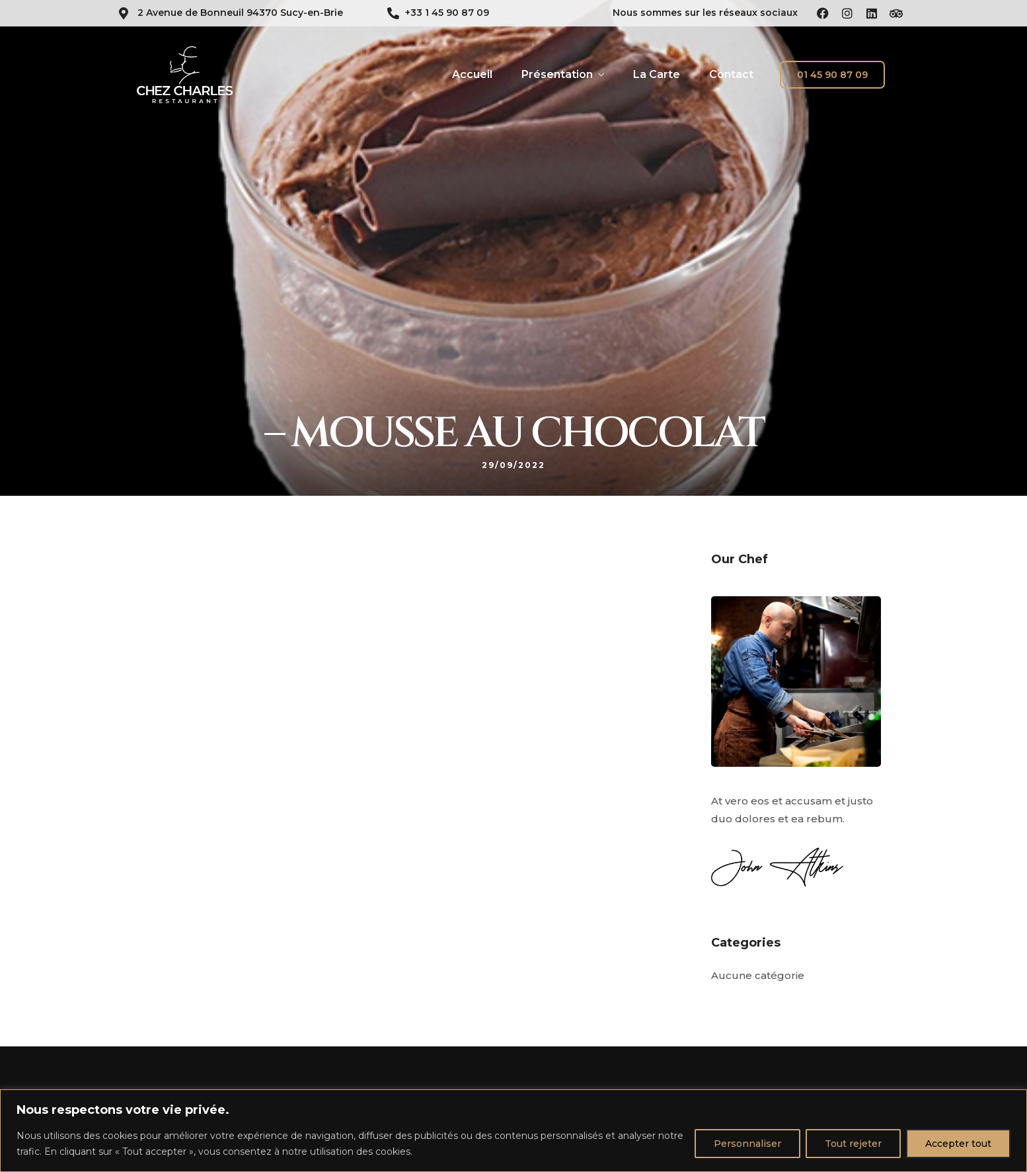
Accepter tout (958, 1144)
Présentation (557, 74)
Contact (731, 74)
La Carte (656, 74)
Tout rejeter (853, 1144)
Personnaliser (747, 1144)
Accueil (472, 74)
